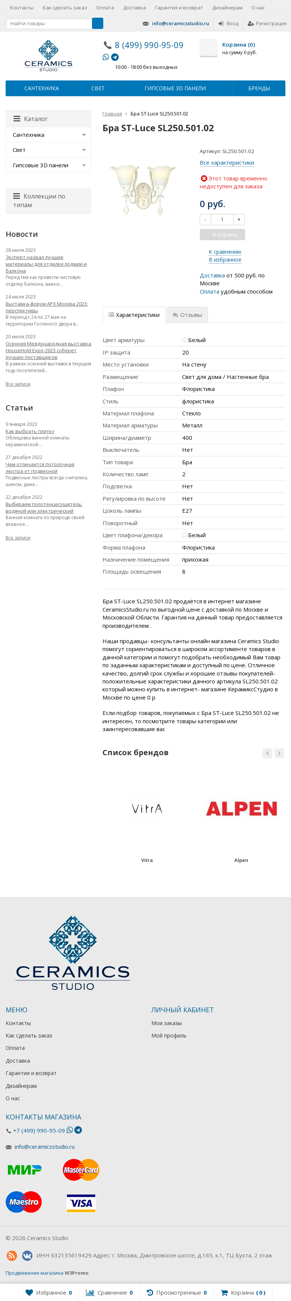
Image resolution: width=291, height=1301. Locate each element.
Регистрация (267, 23)
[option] (147, 819)
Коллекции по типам (39, 200)
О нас (258, 7)
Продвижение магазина (34, 1272)
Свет (98, 88)
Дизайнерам (227, 7)
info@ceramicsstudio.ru (180, 23)
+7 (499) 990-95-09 (39, 1130)
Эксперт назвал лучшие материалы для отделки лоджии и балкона (46, 264)
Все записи (18, 384)
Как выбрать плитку (30, 431)
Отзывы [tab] (187, 314)
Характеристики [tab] (134, 314)
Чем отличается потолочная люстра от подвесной (40, 467)
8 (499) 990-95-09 (149, 44)
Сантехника (41, 88)
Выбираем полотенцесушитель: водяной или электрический (44, 507)
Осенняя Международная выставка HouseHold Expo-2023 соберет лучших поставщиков (48, 350)
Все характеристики (227, 162)
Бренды (259, 88)
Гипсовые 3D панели (175, 88)
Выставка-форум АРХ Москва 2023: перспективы (47, 307)
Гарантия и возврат (179, 7)
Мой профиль (169, 1035)
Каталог (31, 119)
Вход (228, 23)
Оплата (105, 7)
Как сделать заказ (65, 7)
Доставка (134, 7)
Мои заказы (166, 1023)
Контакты (22, 7)
